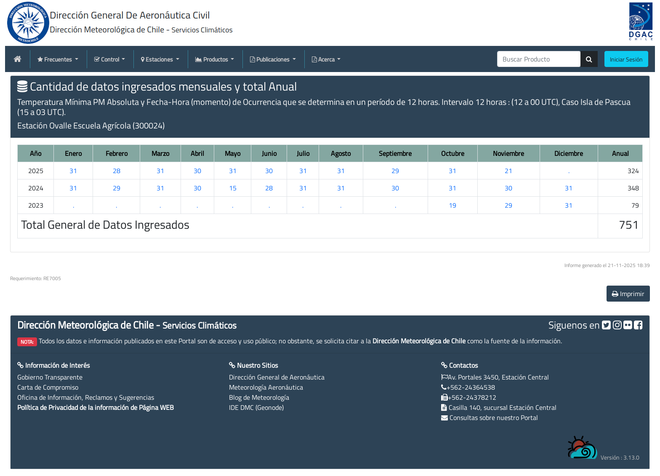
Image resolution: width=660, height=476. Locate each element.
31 (73, 171)
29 (395, 171)
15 (233, 188)
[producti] (539, 59)
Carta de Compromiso (47, 387)
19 (452, 205)
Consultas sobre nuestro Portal (494, 417)
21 (508, 171)
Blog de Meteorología (259, 397)
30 (197, 171)
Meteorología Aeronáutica (266, 387)
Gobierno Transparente (49, 377)
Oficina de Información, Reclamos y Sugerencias (85, 397)
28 (116, 171)
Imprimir (628, 294)
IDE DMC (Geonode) (256, 407)
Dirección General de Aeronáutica (277, 377)
